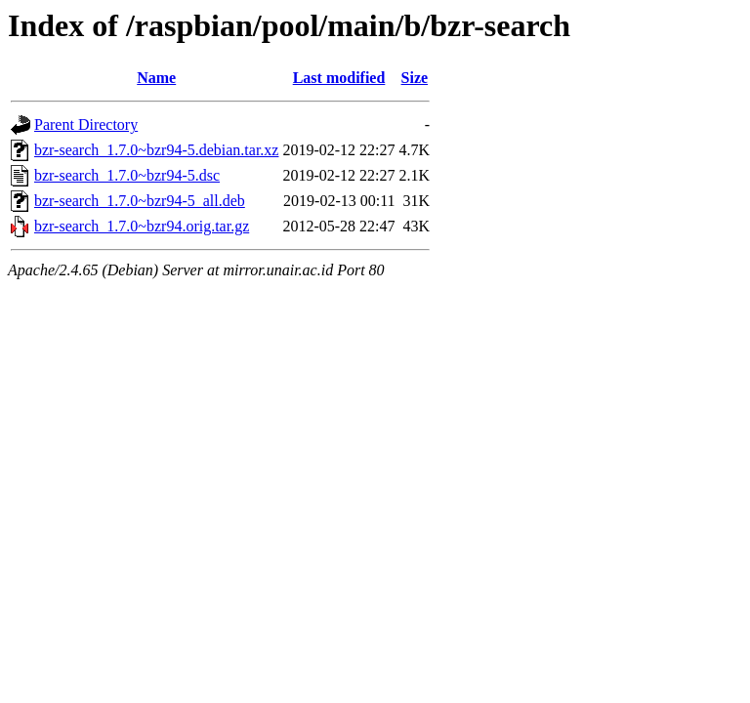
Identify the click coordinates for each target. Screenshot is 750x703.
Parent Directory (86, 124)
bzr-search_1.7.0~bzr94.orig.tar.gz (141, 226)
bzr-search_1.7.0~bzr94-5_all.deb (139, 200)
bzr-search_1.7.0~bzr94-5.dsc (127, 175)
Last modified (339, 77)
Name (156, 77)
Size (415, 77)
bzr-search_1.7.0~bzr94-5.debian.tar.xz (156, 150)
